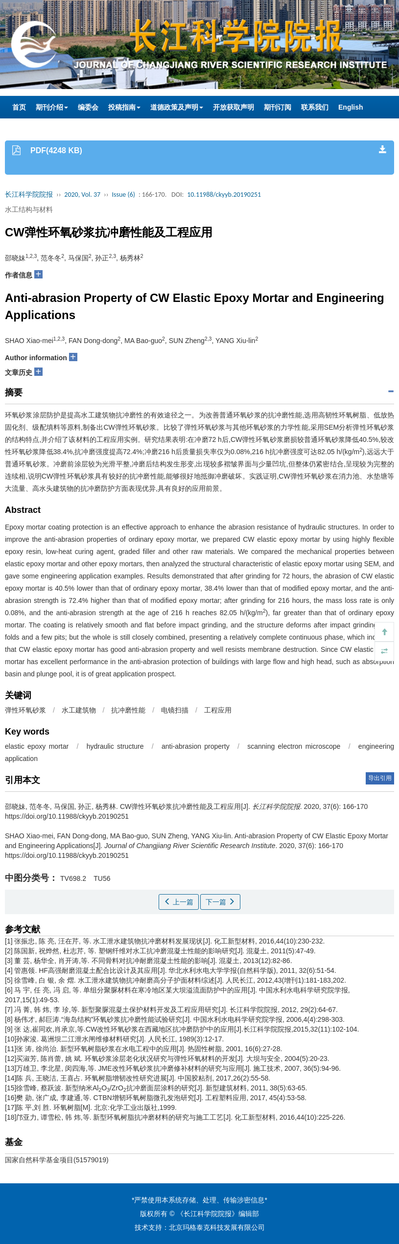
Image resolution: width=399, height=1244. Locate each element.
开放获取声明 (233, 107)
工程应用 (218, 710)
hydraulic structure (115, 746)
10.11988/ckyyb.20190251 (224, 194)
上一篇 (178, 902)
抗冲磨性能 (128, 710)
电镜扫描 (174, 710)
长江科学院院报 (29, 194)
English (350, 107)
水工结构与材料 (29, 209)
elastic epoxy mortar (37, 746)
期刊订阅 (277, 107)
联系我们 (315, 107)
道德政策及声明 (176, 107)
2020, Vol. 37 (82, 194)
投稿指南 (124, 107)
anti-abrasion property (196, 746)
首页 (19, 107)
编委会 (88, 107)
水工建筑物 (79, 710)
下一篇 (220, 902)
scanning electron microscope (293, 746)
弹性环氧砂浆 (25, 710)
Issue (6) (123, 194)
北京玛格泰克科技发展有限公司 (217, 1227)
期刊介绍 (52, 107)
